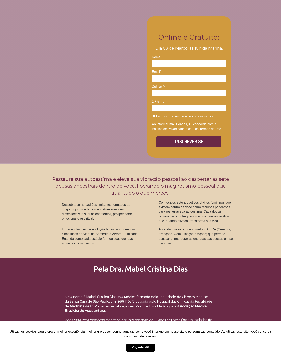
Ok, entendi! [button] (140, 347)
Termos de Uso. (211, 129)
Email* (156, 71)
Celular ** (159, 86)
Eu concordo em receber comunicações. (183, 116)
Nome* (157, 57)
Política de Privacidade (168, 129)
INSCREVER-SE (189, 141)
